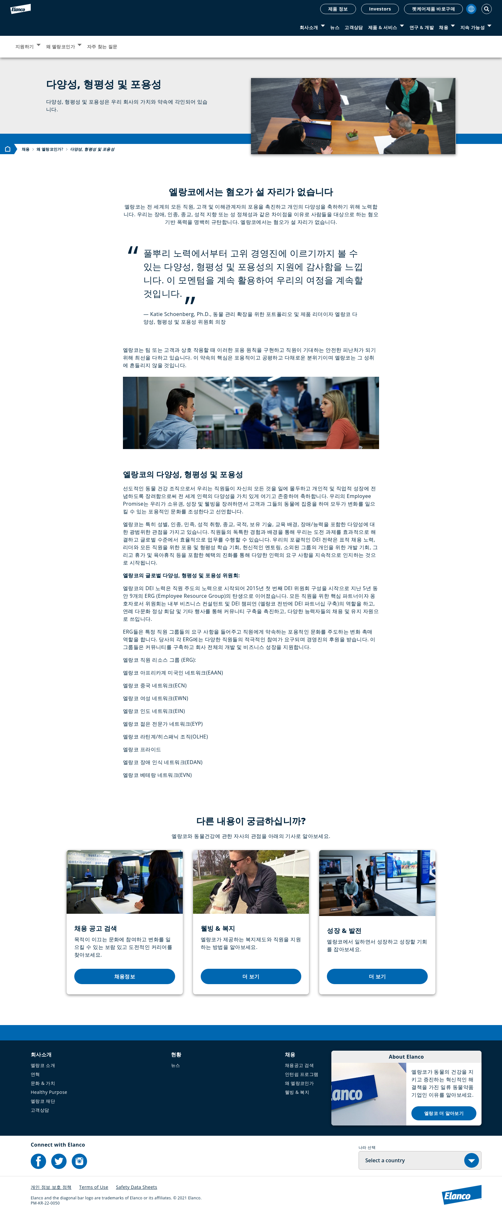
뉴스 (334, 27)
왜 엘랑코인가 (60, 46)
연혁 (35, 1074)
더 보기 (251, 976)
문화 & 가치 (43, 1083)
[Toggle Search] (487, 9)
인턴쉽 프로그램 (302, 1074)
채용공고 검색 (299, 1065)
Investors (380, 9)
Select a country (385, 1160)
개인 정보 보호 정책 (51, 1187)
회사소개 (309, 27)
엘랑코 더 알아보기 (444, 1113)
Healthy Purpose (49, 1092)
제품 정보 (338, 9)
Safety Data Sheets (136, 1187)
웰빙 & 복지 (297, 1092)
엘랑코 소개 (43, 1065)
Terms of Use (93, 1187)
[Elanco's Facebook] (38, 1161)
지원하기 (24, 46)
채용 (443, 27)
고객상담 (353, 27)
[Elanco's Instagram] (79, 1161)
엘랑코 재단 (43, 1101)
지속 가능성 (472, 27)
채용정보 (124, 976)
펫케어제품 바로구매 (433, 9)
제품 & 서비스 (382, 27)
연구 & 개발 (421, 27)
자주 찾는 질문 (102, 46)
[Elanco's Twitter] (59, 1161)
